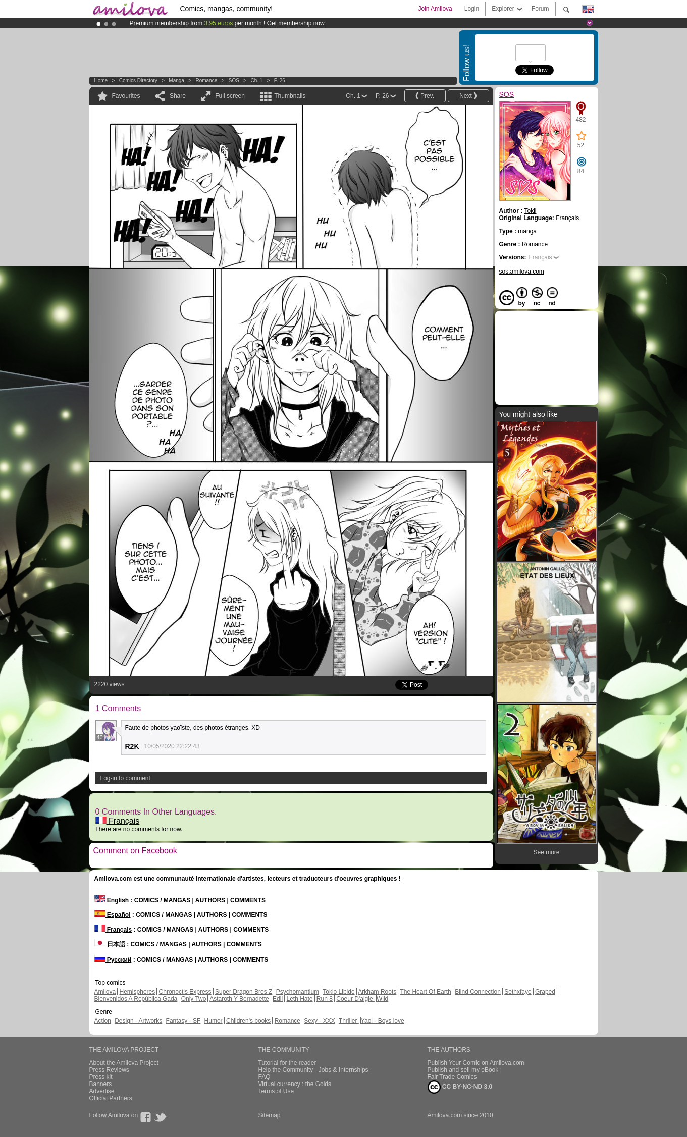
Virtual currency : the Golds (295, 1084)
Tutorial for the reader (287, 1062)
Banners (100, 1084)
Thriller (349, 1020)
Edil (278, 998)
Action (102, 1020)
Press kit (101, 1076)
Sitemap (269, 1115)
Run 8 (324, 998)
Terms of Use (276, 1091)
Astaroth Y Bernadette (239, 998)
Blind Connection (478, 991)
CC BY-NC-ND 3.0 (460, 1087)
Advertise (102, 1091)
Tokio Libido (338, 991)
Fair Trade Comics (452, 1076)
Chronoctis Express (185, 991)
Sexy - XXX (319, 1020)
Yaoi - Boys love (382, 1020)
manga (176, 80)
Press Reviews (109, 1069)
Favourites (126, 95)
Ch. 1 (256, 80)
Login (471, 8)
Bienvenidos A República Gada (136, 998)
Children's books (248, 1020)
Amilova (105, 991)
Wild (382, 998)
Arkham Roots (377, 991)
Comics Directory (138, 80)
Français (117, 821)
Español (112, 914)
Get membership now (296, 23)
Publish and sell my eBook (463, 1069)
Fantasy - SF (183, 1020)
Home (101, 80)
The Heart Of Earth (425, 991)
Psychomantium (297, 991)
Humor (213, 1020)
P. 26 (279, 80)
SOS (234, 80)
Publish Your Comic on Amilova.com (476, 1062)
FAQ (264, 1076)
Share (178, 95)
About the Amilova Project (123, 1062)
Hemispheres (137, 991)
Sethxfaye (517, 991)
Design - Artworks (138, 1020)
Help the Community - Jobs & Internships (313, 1069)
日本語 (109, 944)
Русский (113, 959)
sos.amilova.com (521, 271)
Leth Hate (299, 998)
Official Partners (110, 1098)
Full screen (230, 95)
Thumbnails (289, 95)
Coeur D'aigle (355, 998)
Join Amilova (435, 8)
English (111, 900)
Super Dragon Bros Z (243, 991)
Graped (545, 991)
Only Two (193, 998)
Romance (206, 80)
